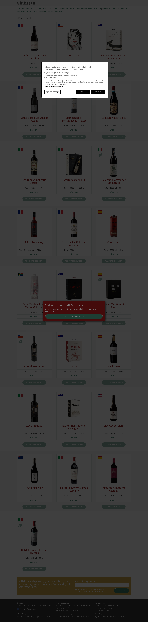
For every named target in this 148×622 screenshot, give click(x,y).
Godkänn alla (98, 92)
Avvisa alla (82, 92)
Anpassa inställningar (52, 92)
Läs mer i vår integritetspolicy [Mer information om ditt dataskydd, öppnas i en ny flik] (54, 86)
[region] (74, 80)
